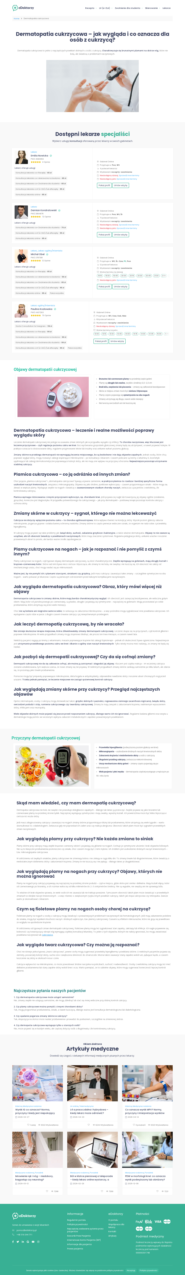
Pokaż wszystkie (57, 293)
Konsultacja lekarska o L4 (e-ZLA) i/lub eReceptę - (40, 189)
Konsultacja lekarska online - (31, 194)
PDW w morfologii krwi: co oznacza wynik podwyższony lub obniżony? (145, 1177)
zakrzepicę (47, 934)
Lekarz (34, 151)
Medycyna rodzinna (32, 1106)
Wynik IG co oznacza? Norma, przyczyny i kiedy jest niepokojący (35, 1111)
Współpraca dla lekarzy (116, 1225)
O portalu (113, 1219)
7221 (165, 1191)
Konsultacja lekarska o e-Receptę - (34, 172)
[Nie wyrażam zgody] (181, 1270)
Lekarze (167, 8)
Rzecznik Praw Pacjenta (79, 1235)
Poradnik (39, 1172)
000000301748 (143, 1252)
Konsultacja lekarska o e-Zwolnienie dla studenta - (41, 183)
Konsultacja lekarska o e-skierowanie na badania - (41, 178)
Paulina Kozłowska (41, 308)
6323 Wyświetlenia (158, 1124)
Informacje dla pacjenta (79, 1244)
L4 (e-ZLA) (104, 8)
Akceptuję (131, 1270)
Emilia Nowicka (39, 155)
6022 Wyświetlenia (48, 1124)
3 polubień (139, 1124)
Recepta (89, 8)
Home (16, 18)
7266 (109, 1191)
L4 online (74, 1106)
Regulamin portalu (76, 1219)
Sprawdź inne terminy (129, 175)
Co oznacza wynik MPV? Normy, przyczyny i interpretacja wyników (144, 1111)
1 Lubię (31, 1124)
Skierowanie (151, 8)
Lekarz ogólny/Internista (50, 250)
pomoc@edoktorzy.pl (24, 1230)
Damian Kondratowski (44, 210)
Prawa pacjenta (75, 1248)
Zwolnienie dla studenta (127, 8)
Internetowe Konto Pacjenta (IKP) (84, 1239)
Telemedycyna (86, 1106)
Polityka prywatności (77, 1224)
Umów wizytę (120, 185)
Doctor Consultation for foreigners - (34, 326)
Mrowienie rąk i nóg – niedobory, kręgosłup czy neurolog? (34, 1177)
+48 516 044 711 (22, 1234)
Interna (18, 1106)
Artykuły (112, 1235)
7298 (54, 1191)
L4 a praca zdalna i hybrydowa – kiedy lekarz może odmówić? (89, 1111)
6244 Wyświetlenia (103, 1124)
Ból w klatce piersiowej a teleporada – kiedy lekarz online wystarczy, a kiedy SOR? (91, 1177)
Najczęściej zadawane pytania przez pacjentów (85, 1230)
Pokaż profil (104, 185)
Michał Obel (38, 254)
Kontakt (112, 1231)
